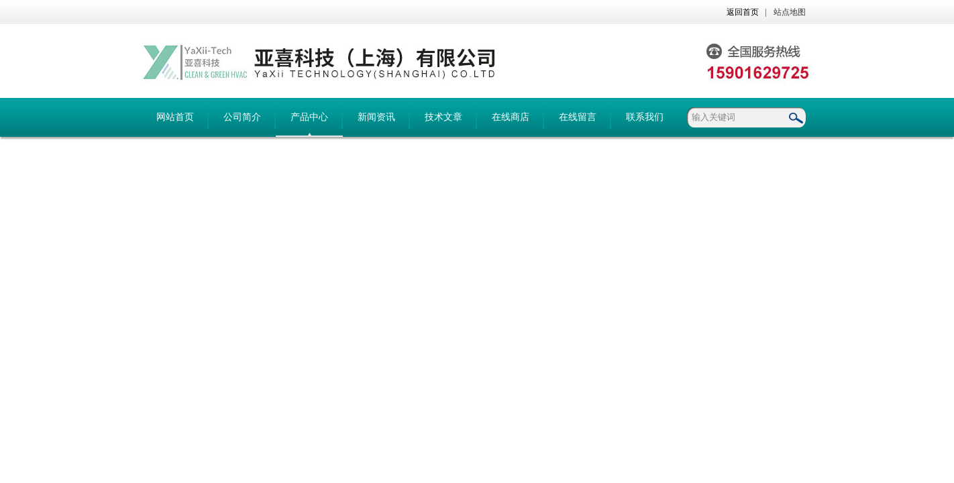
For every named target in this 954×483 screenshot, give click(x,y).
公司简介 (242, 117)
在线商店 (510, 117)
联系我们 (645, 117)
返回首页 (743, 12)
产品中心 (309, 117)
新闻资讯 (376, 117)
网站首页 (175, 117)
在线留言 (577, 117)
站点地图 (790, 12)
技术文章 (443, 117)
